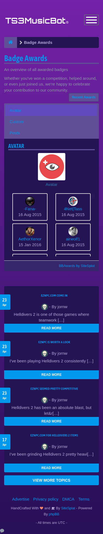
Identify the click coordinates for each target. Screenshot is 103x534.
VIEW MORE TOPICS (51, 480)
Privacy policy (46, 499)
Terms (84, 499)
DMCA (68, 499)
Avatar (15, 110)
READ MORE (51, 328)
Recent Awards (84, 97)
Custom (17, 121)
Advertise (20, 499)
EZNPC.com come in (54, 295)
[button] (51, 170)
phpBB (54, 514)
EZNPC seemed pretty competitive (54, 389)
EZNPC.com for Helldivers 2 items (54, 435)
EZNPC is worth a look (54, 342)
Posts (15, 132)
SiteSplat (67, 508)
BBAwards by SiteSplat (74, 266)
